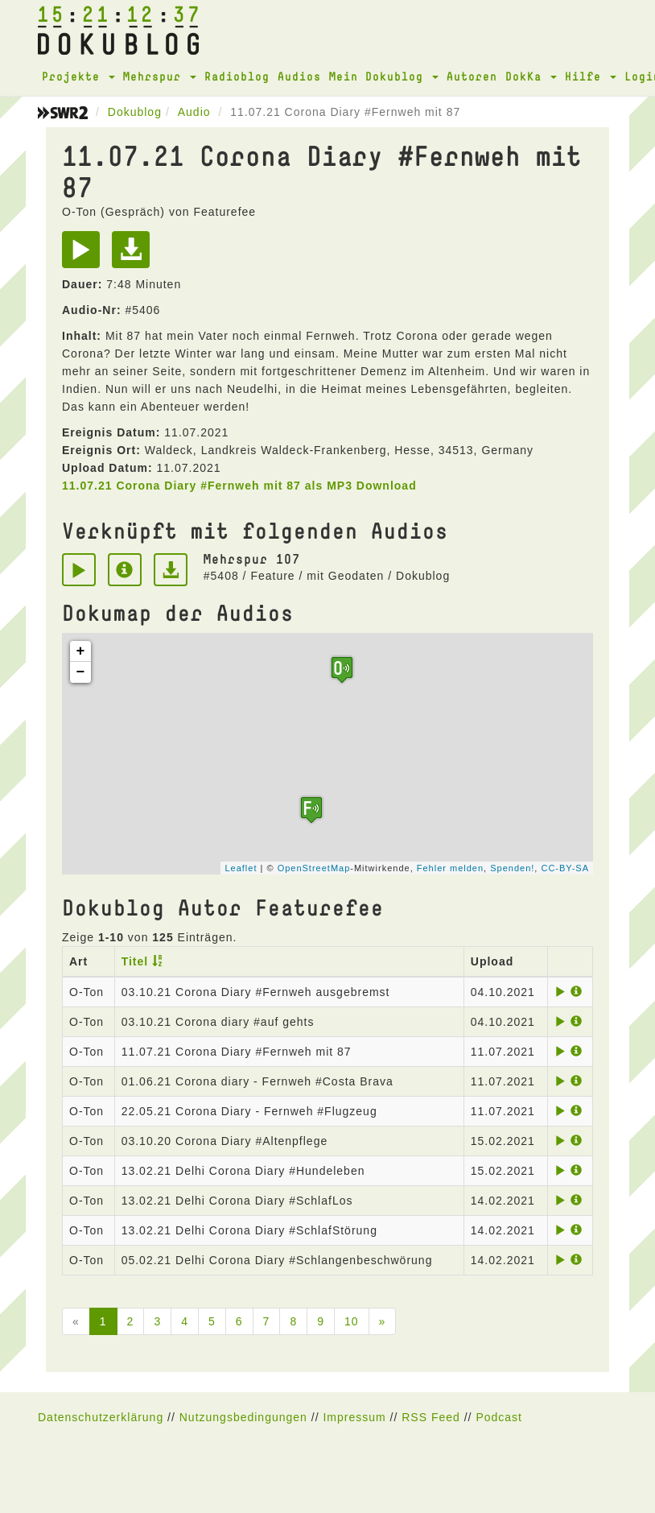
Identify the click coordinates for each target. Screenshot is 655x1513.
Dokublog (135, 111)
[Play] (85, 255)
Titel (135, 961)
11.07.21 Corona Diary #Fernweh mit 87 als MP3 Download (239, 485)
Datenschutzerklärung (100, 1417)
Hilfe (590, 76)
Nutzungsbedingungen (243, 1417)
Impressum (354, 1417)
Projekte (78, 76)
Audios (299, 76)
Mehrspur (159, 76)
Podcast (499, 1417)
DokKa (531, 76)
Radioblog (237, 76)
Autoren (472, 76)
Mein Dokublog (384, 76)
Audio (194, 111)
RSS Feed (431, 1417)
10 (351, 1321)
